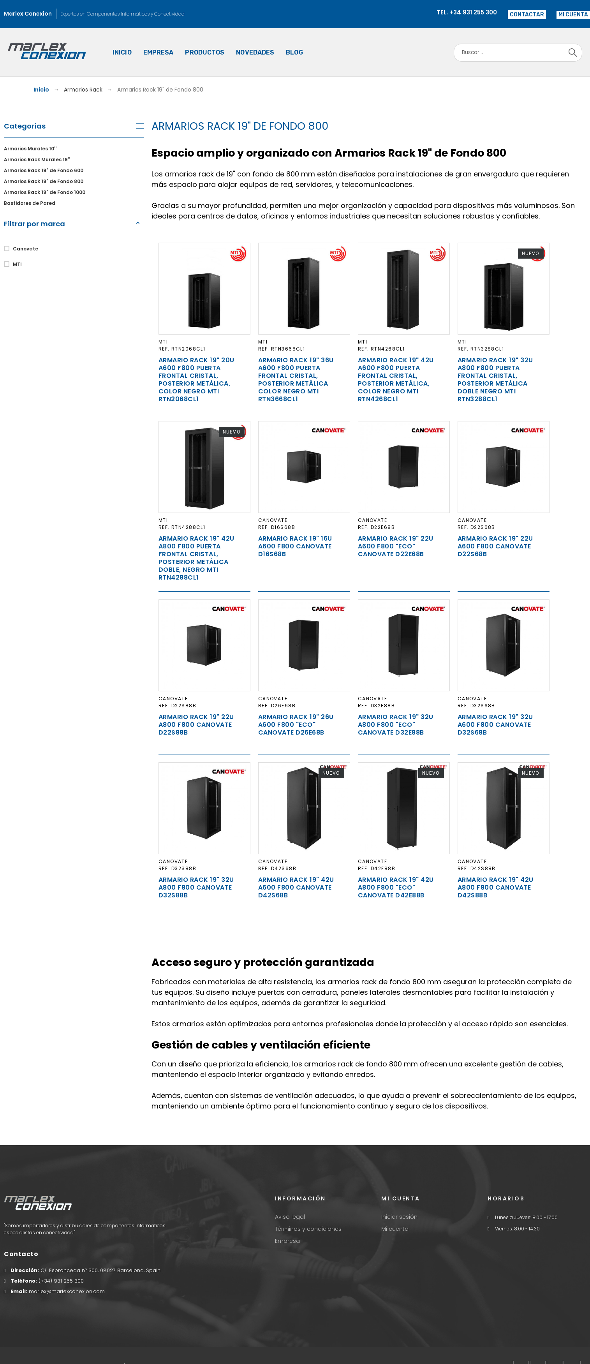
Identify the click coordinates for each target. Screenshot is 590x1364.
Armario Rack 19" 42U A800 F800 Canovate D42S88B (496, 887)
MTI (17, 264)
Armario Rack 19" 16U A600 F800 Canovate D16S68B (295, 546)
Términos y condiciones (308, 1229)
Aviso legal (290, 1217)
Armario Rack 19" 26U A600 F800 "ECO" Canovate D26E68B (296, 724)
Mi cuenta (395, 1229)
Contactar (527, 14)
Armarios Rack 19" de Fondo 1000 (44, 192)
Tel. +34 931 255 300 (467, 12)
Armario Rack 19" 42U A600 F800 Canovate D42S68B (296, 887)
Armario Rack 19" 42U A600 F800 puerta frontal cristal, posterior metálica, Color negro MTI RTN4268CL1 (396, 380)
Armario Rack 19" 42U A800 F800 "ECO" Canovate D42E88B (396, 887)
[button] (573, 15)
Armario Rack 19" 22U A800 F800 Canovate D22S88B (196, 724)
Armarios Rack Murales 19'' (37, 159)
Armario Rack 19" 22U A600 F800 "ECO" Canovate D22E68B (395, 546)
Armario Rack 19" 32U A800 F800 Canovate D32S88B (196, 887)
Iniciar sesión (399, 1217)
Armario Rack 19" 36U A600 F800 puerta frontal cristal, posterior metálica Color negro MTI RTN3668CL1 (296, 380)
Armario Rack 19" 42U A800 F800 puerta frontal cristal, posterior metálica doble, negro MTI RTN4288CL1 (196, 558)
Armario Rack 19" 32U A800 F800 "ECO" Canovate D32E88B (395, 724)
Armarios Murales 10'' (30, 148)
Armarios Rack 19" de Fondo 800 (43, 181)
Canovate (25, 248)
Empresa (287, 1241)
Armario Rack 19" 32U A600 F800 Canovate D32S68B (495, 724)
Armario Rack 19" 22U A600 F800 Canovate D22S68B (495, 546)
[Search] (518, 53)
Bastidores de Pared (29, 203)
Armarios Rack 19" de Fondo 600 (43, 170)
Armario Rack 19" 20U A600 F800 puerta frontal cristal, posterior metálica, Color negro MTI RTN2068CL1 (196, 380)
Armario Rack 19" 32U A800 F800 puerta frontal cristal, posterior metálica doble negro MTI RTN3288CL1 (495, 380)
